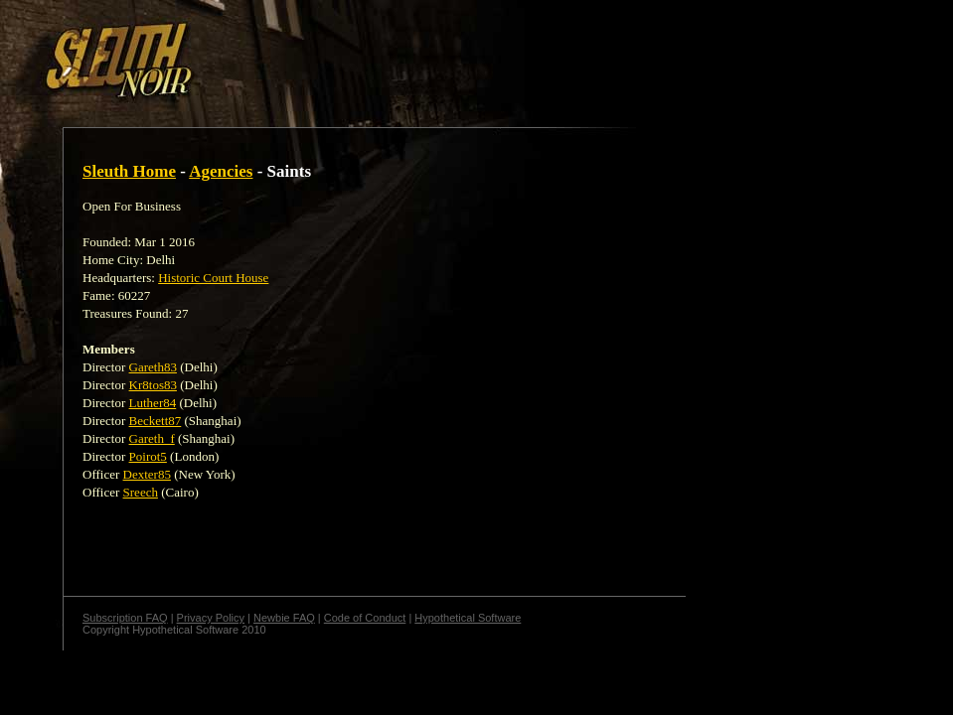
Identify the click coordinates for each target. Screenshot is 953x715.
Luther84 (153, 402)
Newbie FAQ (284, 618)
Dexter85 (147, 474)
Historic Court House (213, 277)
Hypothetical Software (467, 618)
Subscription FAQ (125, 618)
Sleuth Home (129, 171)
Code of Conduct (365, 618)
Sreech (140, 492)
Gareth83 (153, 366)
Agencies (220, 171)
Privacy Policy (210, 618)
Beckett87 (155, 420)
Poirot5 (148, 456)
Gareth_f (152, 438)
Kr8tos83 (153, 384)
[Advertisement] (344, 52)
